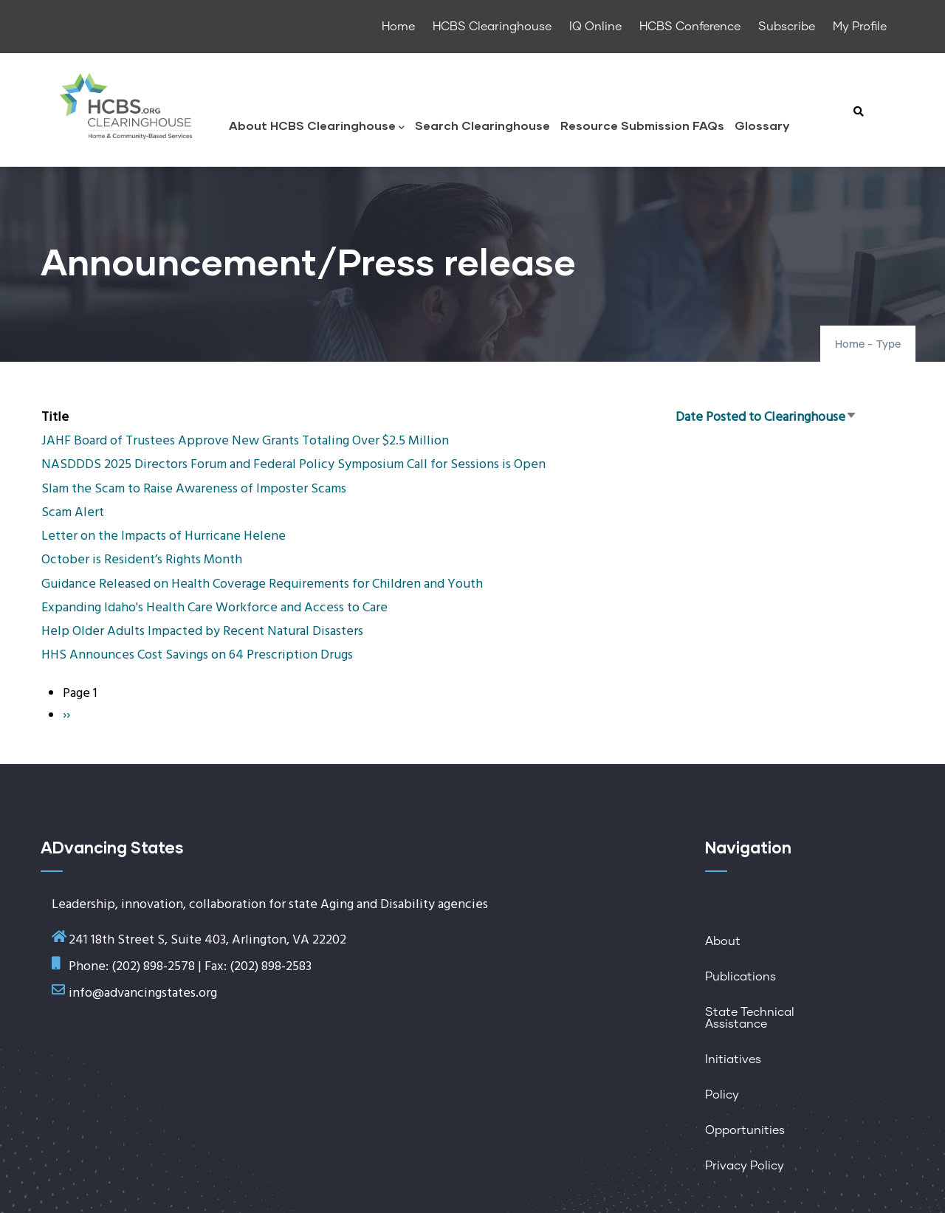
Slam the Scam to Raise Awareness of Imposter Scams (193, 489)
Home (850, 345)
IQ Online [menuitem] (595, 26)
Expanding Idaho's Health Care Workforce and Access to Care (214, 608)
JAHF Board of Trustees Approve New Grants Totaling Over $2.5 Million (245, 441)
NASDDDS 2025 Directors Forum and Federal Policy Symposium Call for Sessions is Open (293, 464)
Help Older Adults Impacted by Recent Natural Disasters (202, 631)
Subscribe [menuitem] (786, 26)
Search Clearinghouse (482, 125)
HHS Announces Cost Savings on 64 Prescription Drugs (197, 655)
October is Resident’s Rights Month (141, 560)
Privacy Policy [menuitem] (744, 1166)
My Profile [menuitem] (860, 26)
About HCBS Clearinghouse (317, 126)
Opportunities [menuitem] (745, 1130)
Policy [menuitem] (722, 1095)
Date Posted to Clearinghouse (766, 417)
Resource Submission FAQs (642, 125)
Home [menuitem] (398, 26)
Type (888, 345)
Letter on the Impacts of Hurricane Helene (163, 536)
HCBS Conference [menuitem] (689, 26)
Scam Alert (72, 512)
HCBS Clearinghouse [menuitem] (492, 26)
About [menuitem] (722, 941)
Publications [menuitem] (740, 977)
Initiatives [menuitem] (733, 1059)
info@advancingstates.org (143, 993)
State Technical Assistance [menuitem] (749, 1018)
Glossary (762, 125)
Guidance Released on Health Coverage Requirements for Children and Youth (262, 584)
